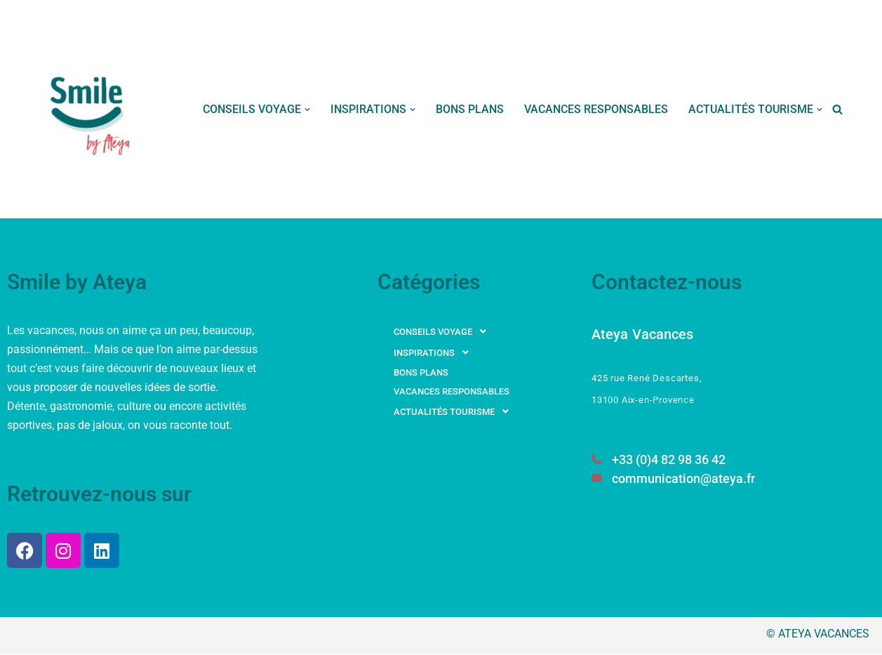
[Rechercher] (837, 109)
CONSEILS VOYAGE (444, 331)
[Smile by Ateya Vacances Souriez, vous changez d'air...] (91, 109)
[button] (307, 109)
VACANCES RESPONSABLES (596, 109)
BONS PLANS (470, 109)
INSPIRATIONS (435, 352)
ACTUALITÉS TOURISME (455, 411)
